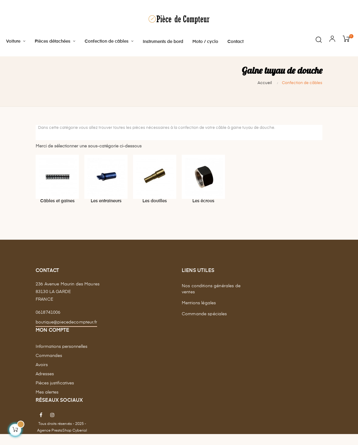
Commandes (49, 366)
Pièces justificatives (55, 393)
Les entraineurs (106, 211)
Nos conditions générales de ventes (211, 300)
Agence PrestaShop (54, 441)
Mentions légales (199, 314)
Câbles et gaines (57, 211)
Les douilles (154, 211)
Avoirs (42, 375)
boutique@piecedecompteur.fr (66, 332)
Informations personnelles (61, 357)
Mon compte (52, 340)
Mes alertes (47, 403)
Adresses (45, 384)
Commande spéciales (204, 325)
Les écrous (203, 211)
